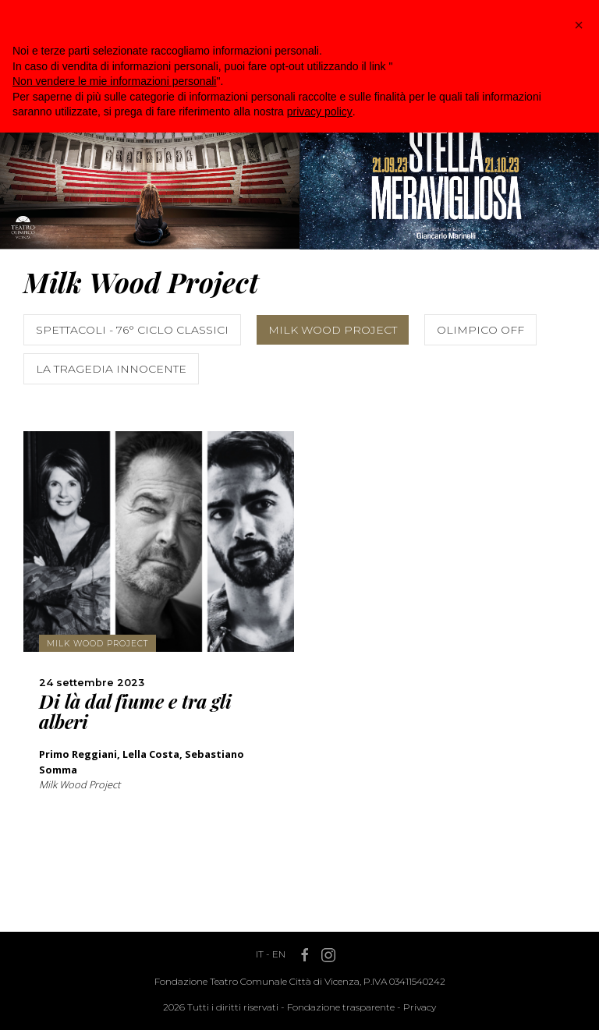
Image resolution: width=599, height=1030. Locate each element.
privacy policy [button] (320, 111)
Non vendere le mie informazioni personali (114, 81)
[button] (578, 24)
